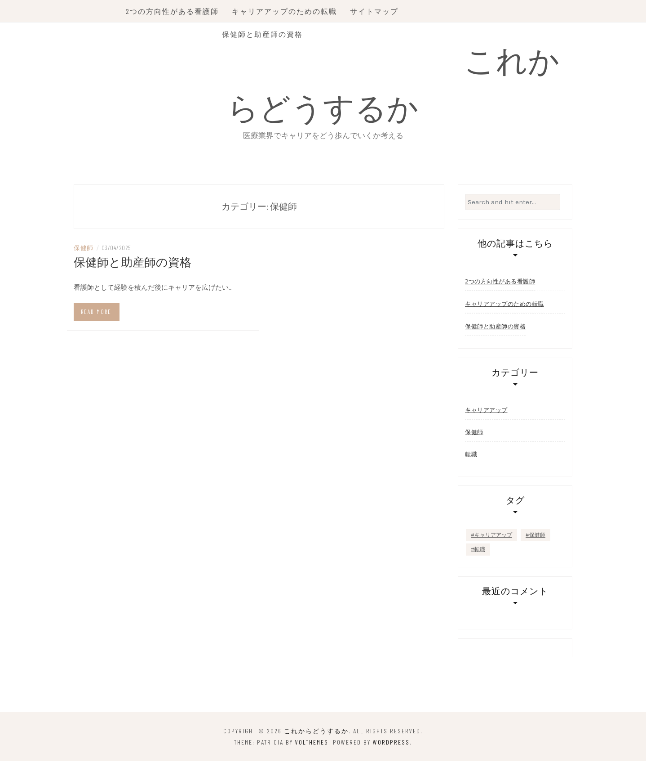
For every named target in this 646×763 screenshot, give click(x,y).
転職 (471, 456)
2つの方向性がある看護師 (174, 11)
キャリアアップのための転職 (286, 11)
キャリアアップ (486, 411)
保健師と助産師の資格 (264, 34)
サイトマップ (376, 11)
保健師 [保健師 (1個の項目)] (537, 537)
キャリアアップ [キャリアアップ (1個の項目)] (493, 537)
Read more (96, 313)
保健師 (83, 249)
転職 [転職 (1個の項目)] (479, 551)
